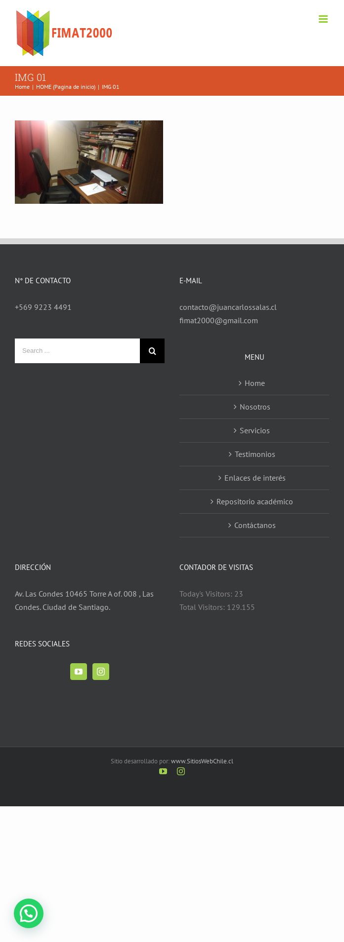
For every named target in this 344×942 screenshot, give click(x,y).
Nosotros (255, 407)
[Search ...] (77, 351)
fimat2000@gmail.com (218, 320)
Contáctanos (255, 525)
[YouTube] (78, 671)
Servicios (255, 430)
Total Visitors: (203, 607)
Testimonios (255, 454)
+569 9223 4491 (43, 307)
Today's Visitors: (206, 594)
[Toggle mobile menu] (324, 19)
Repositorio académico (254, 501)
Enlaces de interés (255, 478)
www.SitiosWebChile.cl (202, 761)
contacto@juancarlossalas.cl (228, 307)
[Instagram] (100, 671)
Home (255, 383)
